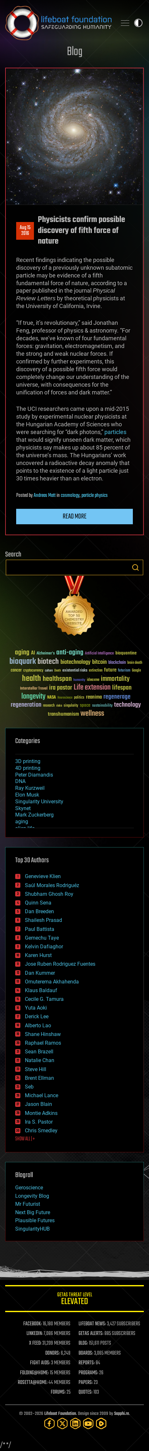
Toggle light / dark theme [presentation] (138, 23)
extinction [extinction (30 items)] (95, 671)
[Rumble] (101, 1423)
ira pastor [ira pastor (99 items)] (60, 688)
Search (135, 567)
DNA (20, 781)
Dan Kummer (40, 973)
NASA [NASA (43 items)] (51, 697)
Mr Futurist (27, 1204)
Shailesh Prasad (43, 920)
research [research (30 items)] (49, 706)
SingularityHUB (32, 1229)
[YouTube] (88, 1423)
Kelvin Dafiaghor (44, 946)
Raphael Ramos (43, 1043)
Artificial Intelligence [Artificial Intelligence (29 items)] (99, 654)
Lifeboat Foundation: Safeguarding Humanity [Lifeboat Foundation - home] (58, 23)
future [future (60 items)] (110, 670)
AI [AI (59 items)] (33, 653)
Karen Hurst (38, 955)
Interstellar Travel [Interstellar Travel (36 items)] (34, 688)
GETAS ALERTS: (91, 1334)
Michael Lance (41, 1095)
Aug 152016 (25, 231)
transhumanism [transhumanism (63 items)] (63, 714)
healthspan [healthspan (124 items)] (57, 679)
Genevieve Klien (43, 876)
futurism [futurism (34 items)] (124, 671)
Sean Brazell (39, 1052)
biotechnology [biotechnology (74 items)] (75, 662)
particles (115, 432)
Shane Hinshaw (43, 1034)
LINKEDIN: (35, 1334)
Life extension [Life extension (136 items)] (92, 687)
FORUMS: (58, 1392)
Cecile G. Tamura (44, 999)
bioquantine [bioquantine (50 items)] (126, 653)
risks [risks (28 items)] (59, 706)
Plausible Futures (35, 1220)
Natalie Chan (39, 1060)
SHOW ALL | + (25, 1139)
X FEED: (35, 1343)
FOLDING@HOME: (34, 1373)
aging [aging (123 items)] (22, 653)
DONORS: (52, 1353)
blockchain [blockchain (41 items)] (117, 662)
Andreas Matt (45, 495)
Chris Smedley (41, 1130)
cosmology (70, 495)
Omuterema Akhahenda (52, 982)
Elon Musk (27, 795)
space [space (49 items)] (85, 705)
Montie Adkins (41, 1113)
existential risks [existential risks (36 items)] (74, 670)
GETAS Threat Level (74, 1300)
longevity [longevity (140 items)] (33, 696)
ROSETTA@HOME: (33, 1382)
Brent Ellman (39, 1078)
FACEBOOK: (32, 1324)
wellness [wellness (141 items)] (92, 714)
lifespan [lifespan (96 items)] (122, 688)
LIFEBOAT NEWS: (92, 1324)
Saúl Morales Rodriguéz (52, 885)
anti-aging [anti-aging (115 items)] (69, 653)
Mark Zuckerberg (34, 815)
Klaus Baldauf (41, 990)
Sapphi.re (121, 1413)
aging (21, 821)
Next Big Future (32, 1212)
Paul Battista (39, 929)
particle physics (94, 495)
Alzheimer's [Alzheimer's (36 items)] (46, 653)
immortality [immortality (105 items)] (115, 679)
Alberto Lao (38, 1025)
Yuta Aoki (36, 1008)
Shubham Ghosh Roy (49, 894)
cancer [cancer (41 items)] (16, 670)
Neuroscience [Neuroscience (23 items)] (65, 698)
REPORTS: (87, 1363)
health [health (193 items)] (31, 678)
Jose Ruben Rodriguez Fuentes (60, 964)
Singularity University (39, 801)
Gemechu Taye (42, 938)
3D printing (27, 761)
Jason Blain (38, 1104)
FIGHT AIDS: (40, 1363)
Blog (74, 52)
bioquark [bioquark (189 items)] (22, 661)
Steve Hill (35, 1069)
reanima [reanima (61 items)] (94, 697)
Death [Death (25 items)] (57, 670)
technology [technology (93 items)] (127, 705)
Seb (29, 1087)
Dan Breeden (39, 911)
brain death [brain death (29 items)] (134, 663)
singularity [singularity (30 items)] (71, 706)
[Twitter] (62, 1423)
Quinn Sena (38, 903)
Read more (75, 516)
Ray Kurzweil (30, 788)
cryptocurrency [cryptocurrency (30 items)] (33, 671)
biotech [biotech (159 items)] (48, 661)
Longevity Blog (32, 1196)
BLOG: (83, 1343)
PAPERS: (86, 1382)
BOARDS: (86, 1353)
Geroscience (29, 1188)
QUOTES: (85, 1392)
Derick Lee (36, 1016)
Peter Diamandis (34, 775)
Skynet (23, 808)
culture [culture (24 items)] (49, 670)
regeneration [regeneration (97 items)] (26, 705)
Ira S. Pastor (39, 1122)
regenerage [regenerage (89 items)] (117, 697)
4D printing (27, 768)
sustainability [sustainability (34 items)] (102, 706)
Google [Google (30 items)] (136, 671)
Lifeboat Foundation (60, 1413)
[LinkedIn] (75, 1423)
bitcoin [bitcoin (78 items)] (99, 662)
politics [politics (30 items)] (79, 698)
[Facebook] (49, 1423)
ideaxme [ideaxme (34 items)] (93, 680)
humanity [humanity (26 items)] (79, 680)
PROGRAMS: (88, 1373)
